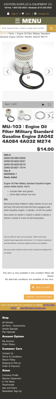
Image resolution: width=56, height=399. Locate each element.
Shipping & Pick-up (11, 363)
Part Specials (8, 332)
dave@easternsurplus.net (33, 308)
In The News (8, 382)
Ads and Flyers (9, 388)
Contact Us (43, 14)
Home (3, 34)
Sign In (15, 14)
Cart (28, 14)
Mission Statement (11, 378)
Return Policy (8, 360)
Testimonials (8, 385)
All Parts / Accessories (13, 326)
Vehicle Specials (10, 329)
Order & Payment (11, 366)
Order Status (8, 344)
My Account (8, 341)
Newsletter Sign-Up (12, 391)
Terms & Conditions (12, 357)
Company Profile (10, 375)
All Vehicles (7, 322)
